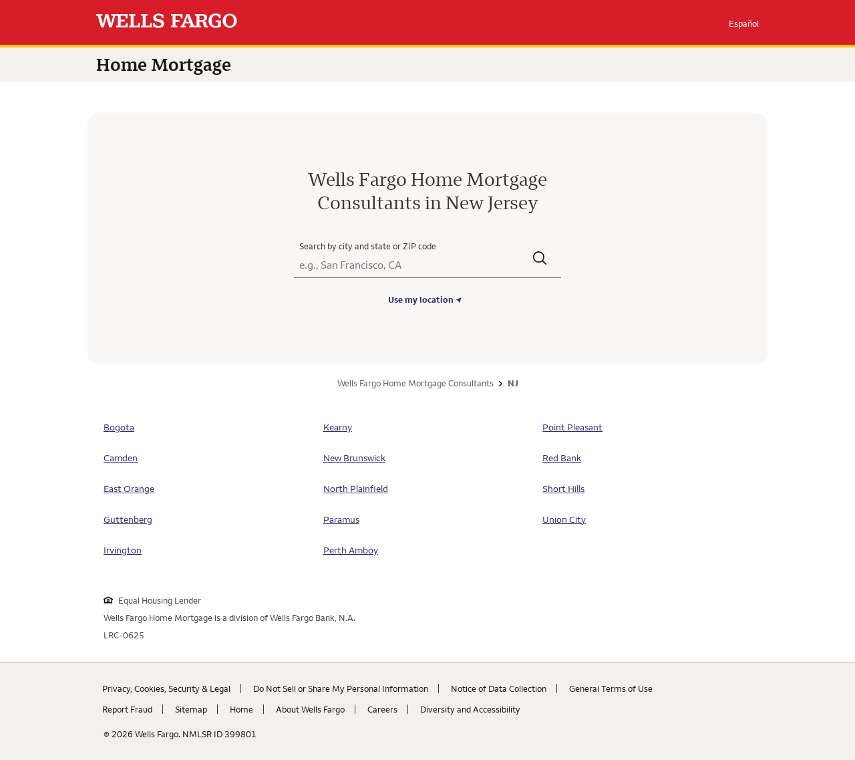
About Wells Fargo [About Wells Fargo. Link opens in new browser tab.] (310, 709)
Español (744, 23)
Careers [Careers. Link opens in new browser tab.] (382, 709)
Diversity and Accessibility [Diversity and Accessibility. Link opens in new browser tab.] (470, 709)
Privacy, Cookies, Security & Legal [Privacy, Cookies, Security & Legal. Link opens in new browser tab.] (166, 688)
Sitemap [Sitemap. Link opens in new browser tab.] (191, 709)
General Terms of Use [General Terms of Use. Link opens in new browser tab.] (611, 688)
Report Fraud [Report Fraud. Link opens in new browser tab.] (127, 709)
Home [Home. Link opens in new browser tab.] (241, 709)
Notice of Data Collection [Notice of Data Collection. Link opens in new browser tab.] (498, 688)
